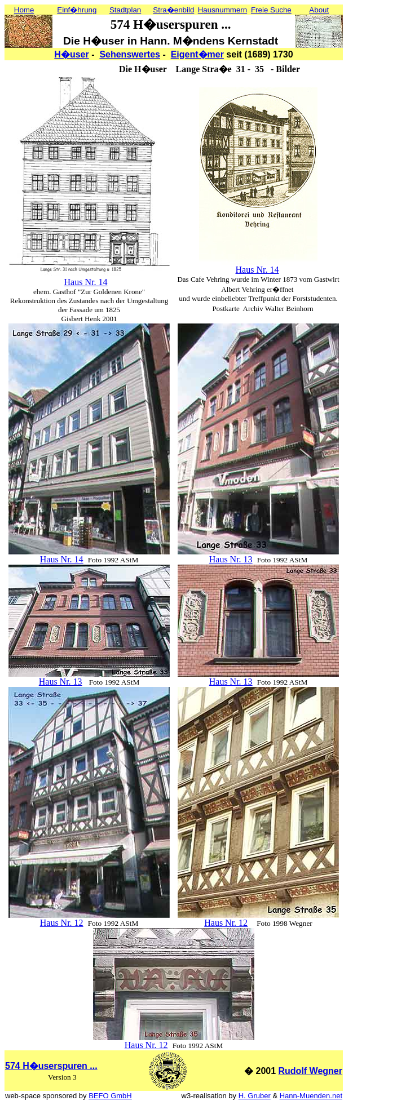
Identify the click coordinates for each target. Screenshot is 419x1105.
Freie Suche (271, 10)
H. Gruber (255, 1095)
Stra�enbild (173, 10)
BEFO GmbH (110, 1095)
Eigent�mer (197, 54)
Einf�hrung (76, 10)
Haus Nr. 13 (231, 559)
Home (24, 10)
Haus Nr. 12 (61, 923)
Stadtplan (125, 10)
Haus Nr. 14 (86, 282)
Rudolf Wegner (310, 1071)
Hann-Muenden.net (311, 1095)
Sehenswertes (129, 54)
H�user (71, 54)
